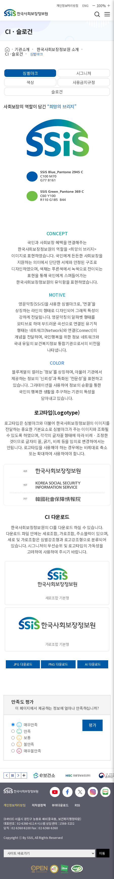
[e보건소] (44, 775)
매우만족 (31, 724)
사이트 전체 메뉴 (107, 14)
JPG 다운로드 (22, 664)
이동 (102, 853)
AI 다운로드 (93, 664)
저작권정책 (38, 805)
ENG (85, 5)
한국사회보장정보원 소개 (58, 49)
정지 (12, 775)
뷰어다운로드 (60, 805)
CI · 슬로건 (14, 54)
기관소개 (22, 49)
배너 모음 (24, 775)
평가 (92, 725)
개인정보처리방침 (67, 5)
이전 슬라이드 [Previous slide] (7, 775)
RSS (77, 805)
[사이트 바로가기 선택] (49, 853)
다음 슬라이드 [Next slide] (18, 775)
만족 (27, 731)
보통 (27, 737)
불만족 (29, 744)
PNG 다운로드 (58, 664)
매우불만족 (32, 750)
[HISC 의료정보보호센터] (78, 775)
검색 (97, 14)
